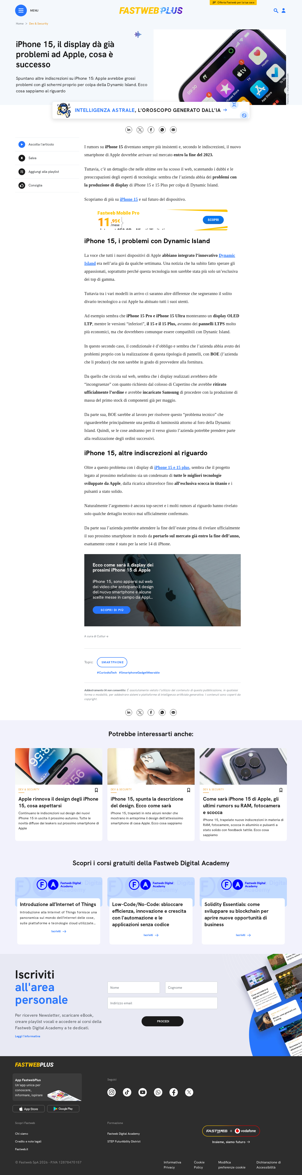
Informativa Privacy (172, 1165)
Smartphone (113, 662)
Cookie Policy (199, 1165)
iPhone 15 (129, 199)
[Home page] (151, 10)
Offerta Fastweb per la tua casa (235, 2)
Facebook (151, 129)
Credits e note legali (28, 1141)
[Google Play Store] (63, 1108)
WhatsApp (162, 129)
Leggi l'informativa (27, 1036)
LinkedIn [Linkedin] (128, 129)
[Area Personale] (283, 10)
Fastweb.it (21, 1149)
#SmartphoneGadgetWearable (139, 672)
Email (173, 129)
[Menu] (26, 10)
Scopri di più (112, 610)
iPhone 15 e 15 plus (171, 467)
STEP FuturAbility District (124, 1141)
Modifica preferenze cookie (232, 1165)
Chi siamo (21, 1134)
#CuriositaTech (107, 672)
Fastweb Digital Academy (123, 1134)
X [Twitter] (140, 129)
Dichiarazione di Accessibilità (268, 1165)
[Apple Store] (29, 1108)
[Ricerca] (276, 10)
